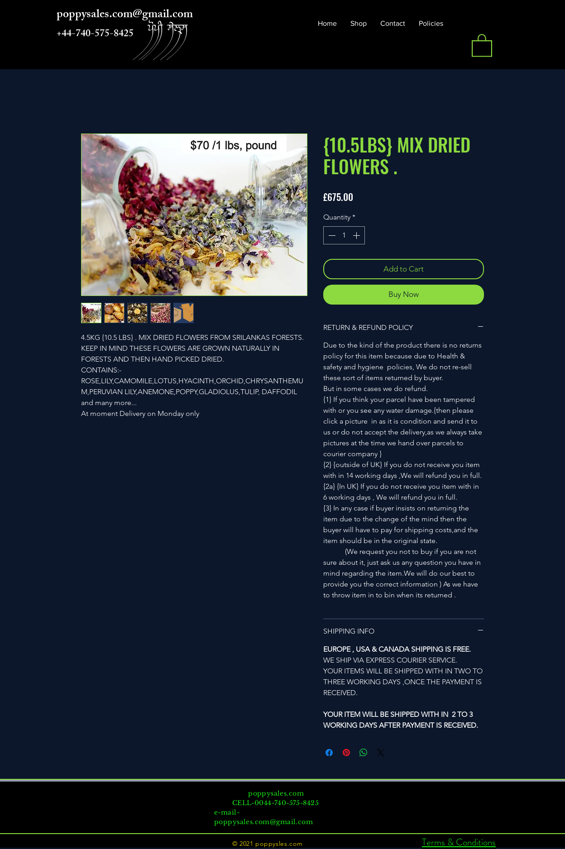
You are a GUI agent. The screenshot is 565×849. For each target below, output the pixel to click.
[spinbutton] (344, 235)
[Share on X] (380, 752)
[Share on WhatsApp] (363, 752)
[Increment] (357, 235)
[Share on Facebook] (329, 752)
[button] (482, 45)
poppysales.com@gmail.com (263, 822)
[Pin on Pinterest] (346, 752)
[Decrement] (331, 235)
